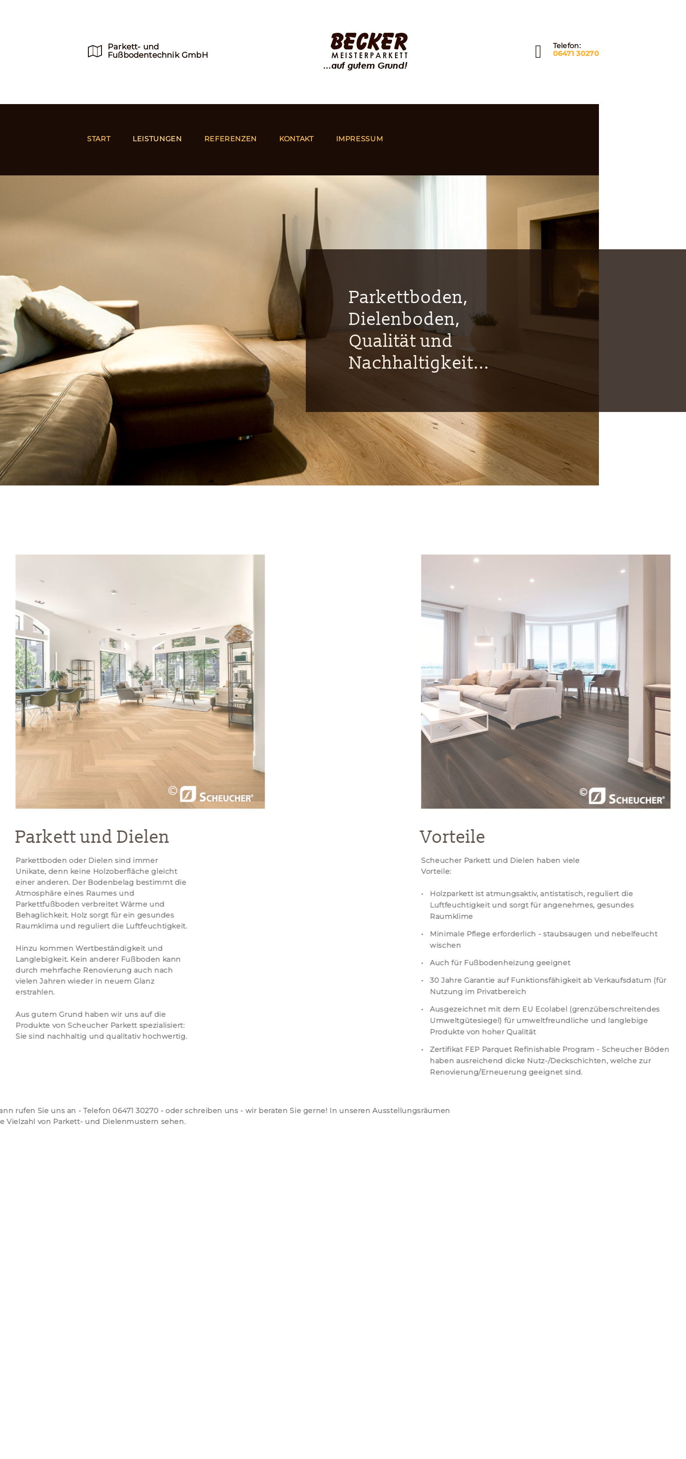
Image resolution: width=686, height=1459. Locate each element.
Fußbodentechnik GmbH (158, 55)
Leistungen (157, 139)
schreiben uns (63, 1110)
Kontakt (296, 139)
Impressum (359, 139)
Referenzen (230, 139)
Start (98, 139)
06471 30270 (576, 53)
